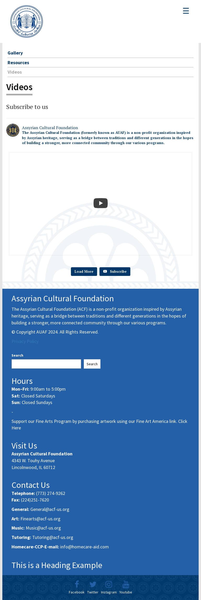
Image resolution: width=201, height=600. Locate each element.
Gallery (15, 53)
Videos (15, 72)
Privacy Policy (25, 341)
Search (17, 355)
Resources (18, 62)
